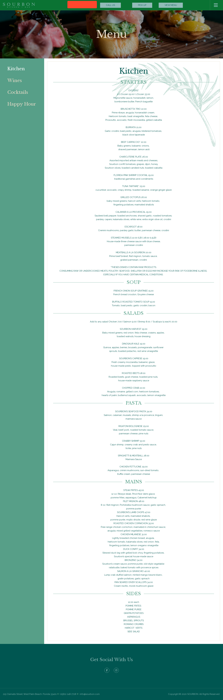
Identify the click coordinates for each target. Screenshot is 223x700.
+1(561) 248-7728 (67, 694)
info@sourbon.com (90, 694)
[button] (82, 4)
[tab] (22, 69)
